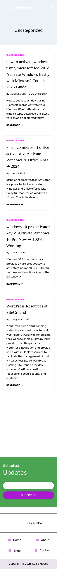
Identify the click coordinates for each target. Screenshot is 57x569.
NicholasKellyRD (18, 94)
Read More (14, 125)
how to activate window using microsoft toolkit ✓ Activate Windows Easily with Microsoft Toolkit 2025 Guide (28, 74)
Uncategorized (15, 55)
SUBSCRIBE (28, 495)
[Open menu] (51, 7)
